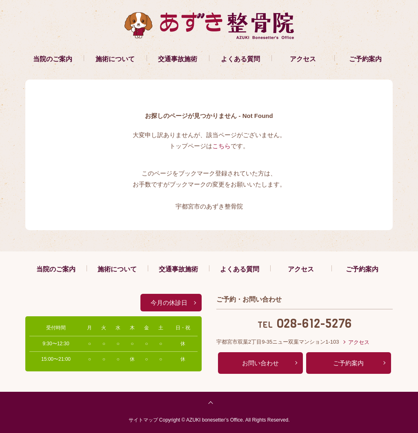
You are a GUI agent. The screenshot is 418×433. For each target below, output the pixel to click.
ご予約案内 (365, 59)
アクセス (303, 59)
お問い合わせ (260, 363)
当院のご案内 (52, 59)
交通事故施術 (177, 59)
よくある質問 (240, 59)
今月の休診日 (169, 302)
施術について (115, 59)
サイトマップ (143, 420)
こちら (221, 145)
